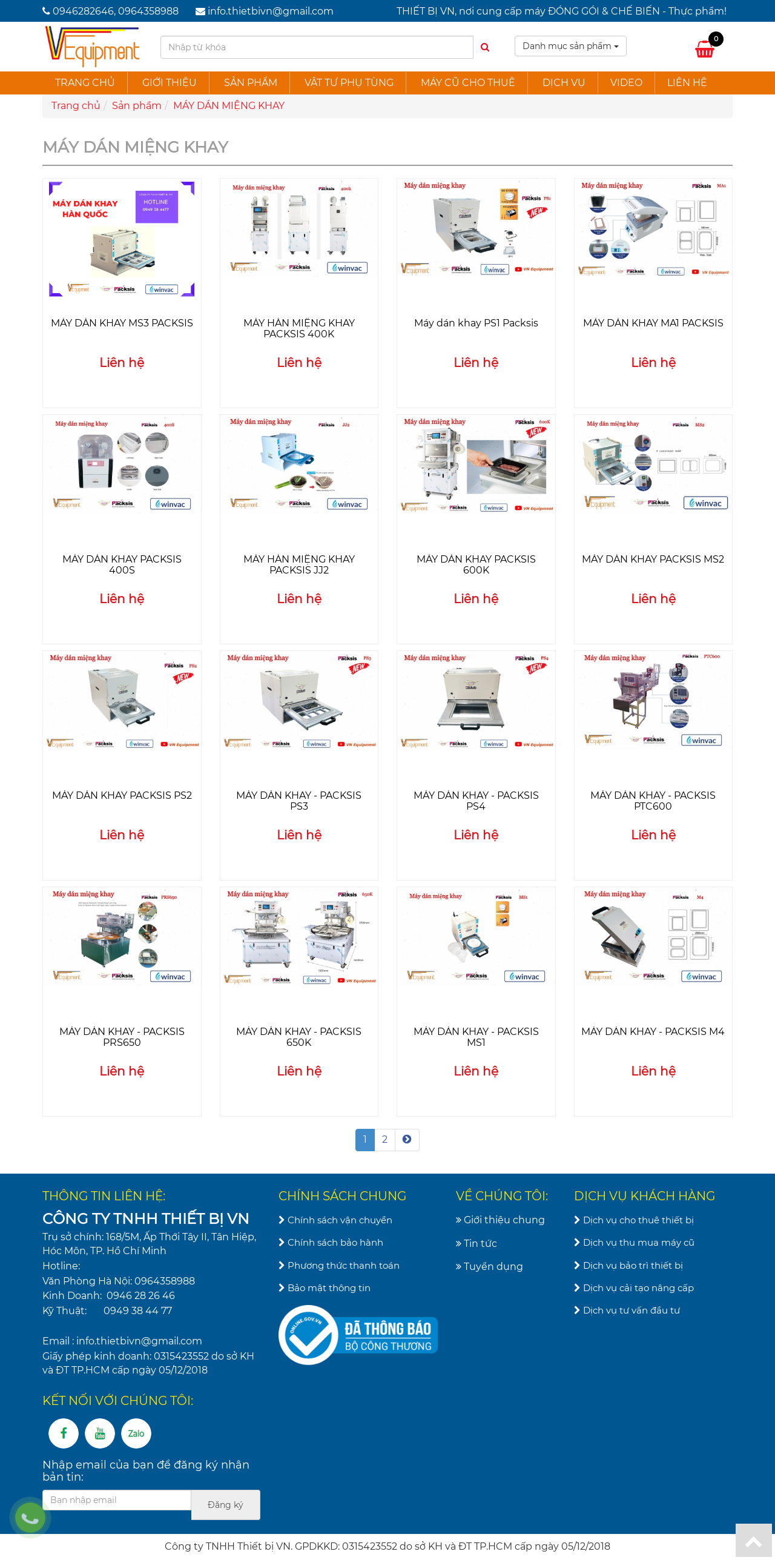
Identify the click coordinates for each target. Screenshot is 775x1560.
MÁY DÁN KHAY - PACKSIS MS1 (476, 1037)
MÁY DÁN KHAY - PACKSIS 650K (298, 1037)
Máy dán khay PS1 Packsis (476, 323)
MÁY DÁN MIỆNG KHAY (229, 105)
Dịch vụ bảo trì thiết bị (628, 1265)
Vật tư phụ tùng (349, 82)
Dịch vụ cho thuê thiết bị (634, 1220)
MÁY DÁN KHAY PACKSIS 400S (122, 565)
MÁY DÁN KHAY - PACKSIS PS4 (476, 801)
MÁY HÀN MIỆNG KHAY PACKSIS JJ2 (299, 565)
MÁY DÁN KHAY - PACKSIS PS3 (298, 801)
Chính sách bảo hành (331, 1242)
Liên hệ (687, 82)
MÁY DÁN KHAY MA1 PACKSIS (653, 323)
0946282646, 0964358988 (116, 11)
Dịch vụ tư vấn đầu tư (627, 1310)
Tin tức (476, 1243)
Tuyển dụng (489, 1266)
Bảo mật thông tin (325, 1288)
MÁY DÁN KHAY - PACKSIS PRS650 (122, 1037)
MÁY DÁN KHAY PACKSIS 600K (476, 565)
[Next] (407, 1140)
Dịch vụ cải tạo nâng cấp (634, 1288)
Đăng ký (225, 1504)
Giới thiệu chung (500, 1220)
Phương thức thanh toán (339, 1265)
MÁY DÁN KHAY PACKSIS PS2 (122, 795)
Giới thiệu (169, 82)
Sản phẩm (250, 82)
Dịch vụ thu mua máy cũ (634, 1242)
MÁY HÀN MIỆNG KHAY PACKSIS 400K (299, 328)
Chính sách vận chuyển (335, 1220)
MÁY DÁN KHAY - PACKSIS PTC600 (653, 801)
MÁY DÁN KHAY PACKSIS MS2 (653, 559)
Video (626, 82)
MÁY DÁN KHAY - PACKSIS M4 (653, 1031)
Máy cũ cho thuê (468, 82)
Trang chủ (85, 82)
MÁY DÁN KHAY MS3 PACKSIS (122, 323)
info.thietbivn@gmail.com (271, 11)
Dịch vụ (563, 82)
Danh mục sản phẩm (571, 46)
